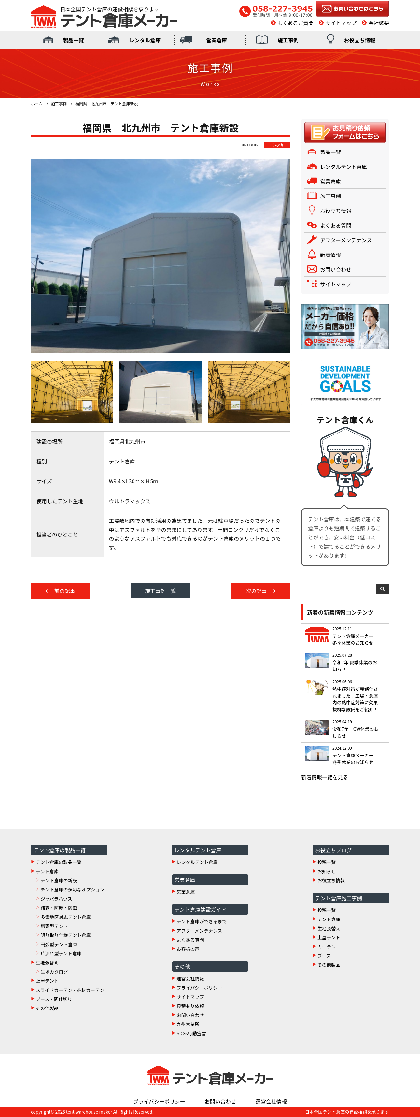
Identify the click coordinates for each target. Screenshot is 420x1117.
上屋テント (47, 980)
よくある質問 (335, 225)
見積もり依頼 (190, 1006)
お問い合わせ (335, 269)
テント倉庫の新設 (58, 880)
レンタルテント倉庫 (343, 166)
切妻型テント (54, 926)
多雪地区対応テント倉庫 (65, 917)
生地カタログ (54, 971)
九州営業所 (188, 1024)
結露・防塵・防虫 (58, 907)
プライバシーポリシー (199, 987)
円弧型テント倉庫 (58, 944)
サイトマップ (341, 23)
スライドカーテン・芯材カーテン (70, 990)
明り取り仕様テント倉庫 (65, 935)
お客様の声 (188, 949)
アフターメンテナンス (346, 240)
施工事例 (288, 40)
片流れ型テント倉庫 (60, 953)
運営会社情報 (190, 978)
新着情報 (330, 254)
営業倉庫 (216, 40)
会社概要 (378, 23)
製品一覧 (73, 40)
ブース (324, 955)
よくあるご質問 (295, 23)
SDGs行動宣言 (191, 1033)
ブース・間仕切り (54, 999)
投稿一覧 (326, 862)
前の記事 (64, 591)
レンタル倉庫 (145, 40)
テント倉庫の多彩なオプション (72, 889)
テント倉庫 (47, 871)
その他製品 (47, 1008)
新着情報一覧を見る (324, 777)
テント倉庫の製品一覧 (58, 862)
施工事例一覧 (160, 591)
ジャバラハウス (56, 898)
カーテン (326, 946)
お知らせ (326, 871)
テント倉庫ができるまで (202, 921)
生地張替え (47, 962)
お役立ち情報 (359, 40)
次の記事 (257, 591)
